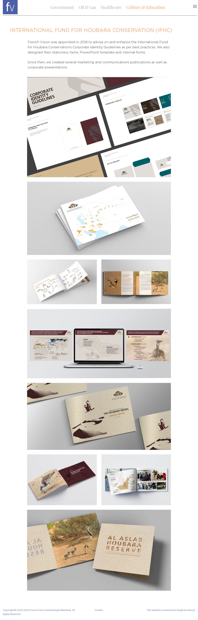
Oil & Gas (87, 7)
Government (62, 7)
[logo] (10, 6)
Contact (99, 610)
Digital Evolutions (186, 610)
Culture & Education (145, 7)
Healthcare (111, 7)
